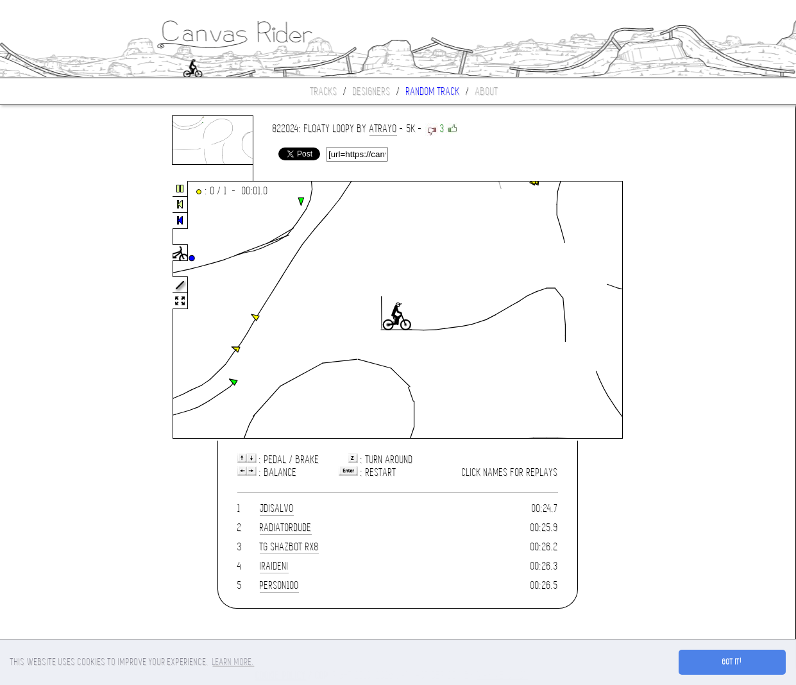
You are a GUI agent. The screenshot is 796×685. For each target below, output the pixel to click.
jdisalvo (277, 508)
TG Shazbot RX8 (289, 547)
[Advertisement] (53, 310)
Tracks (323, 91)
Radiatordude (286, 527)
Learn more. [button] (233, 662)
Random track (433, 91)
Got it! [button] (732, 662)
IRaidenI (274, 566)
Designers (372, 91)
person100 (279, 585)
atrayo (383, 128)
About (486, 91)
